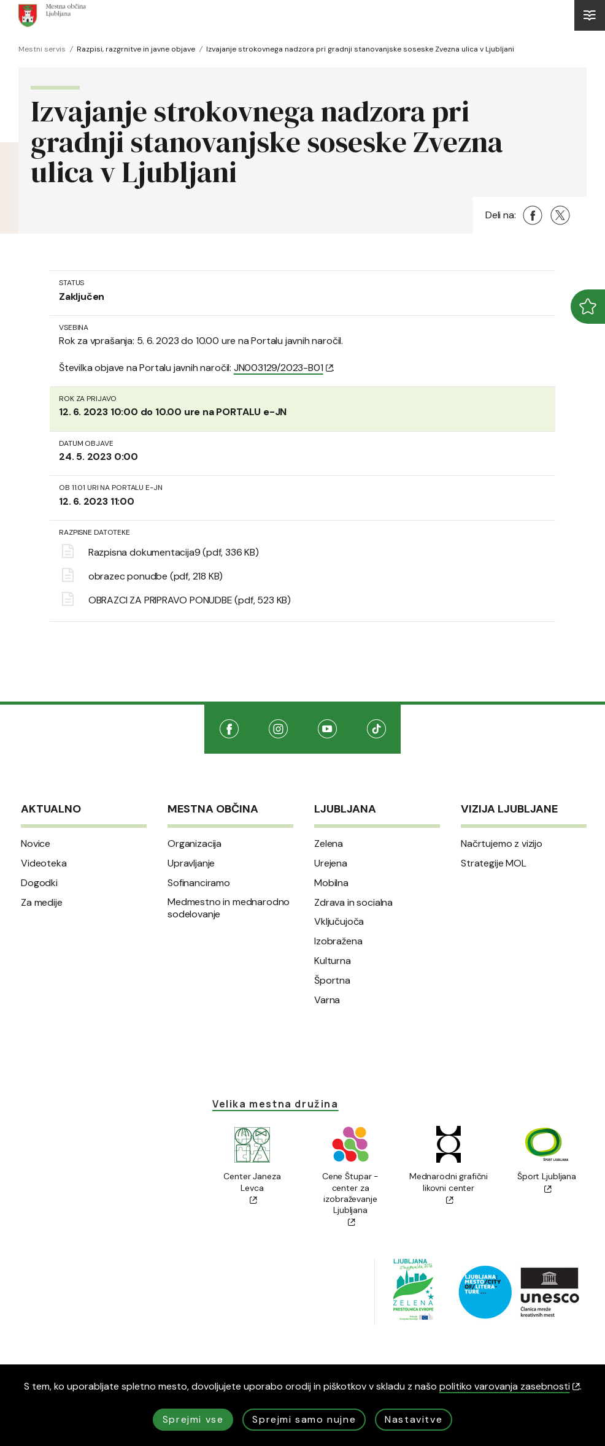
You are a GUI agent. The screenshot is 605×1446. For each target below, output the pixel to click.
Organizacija (195, 844)
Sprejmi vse (193, 1419)
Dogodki (39, 883)
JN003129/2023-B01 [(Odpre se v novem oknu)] (283, 367)
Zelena (328, 844)
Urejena (330, 863)
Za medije (42, 903)
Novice (35, 844)
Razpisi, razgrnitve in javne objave (136, 49)
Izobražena (338, 941)
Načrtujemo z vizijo (501, 844)
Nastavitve (413, 1419)
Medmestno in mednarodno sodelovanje (229, 908)
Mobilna (331, 883)
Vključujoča (339, 922)
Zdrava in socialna (353, 903)
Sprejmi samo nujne (304, 1419)
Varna (327, 1000)
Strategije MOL (493, 863)
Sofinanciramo (199, 883)
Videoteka (44, 863)
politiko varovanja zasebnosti (509, 1386)
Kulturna (332, 961)
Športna (332, 980)
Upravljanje (191, 863)
